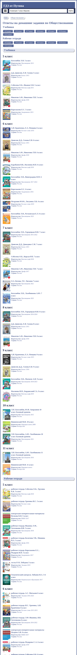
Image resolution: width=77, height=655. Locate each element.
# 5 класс (8, 31)
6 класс (8, 99)
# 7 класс (29, 31)
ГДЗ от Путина (13, 5)
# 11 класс (8, 34)
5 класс (8, 56)
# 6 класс (19, 31)
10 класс (8, 258)
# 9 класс (51, 31)
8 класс (8, 197)
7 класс (8, 154)
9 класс (8, 227)
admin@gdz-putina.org (66, 651)
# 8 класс (40, 31)
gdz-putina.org (9, 651)
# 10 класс (62, 31)
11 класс (8, 289)
